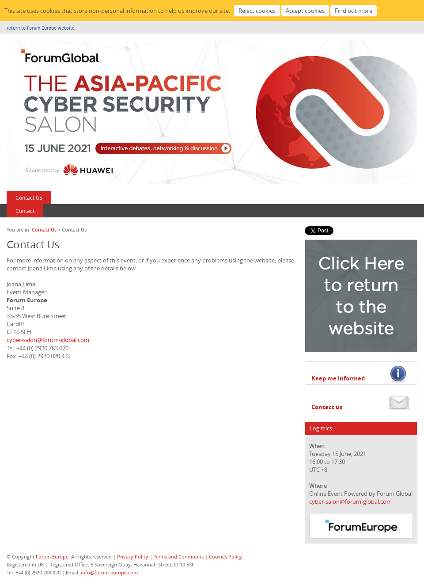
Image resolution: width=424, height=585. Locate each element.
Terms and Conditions (179, 556)
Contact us (326, 407)
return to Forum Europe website (41, 28)
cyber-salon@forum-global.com (48, 340)
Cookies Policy (225, 556)
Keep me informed (338, 378)
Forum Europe (52, 556)
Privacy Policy (132, 556)
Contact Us (28, 197)
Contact (24, 210)
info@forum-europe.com (109, 572)
